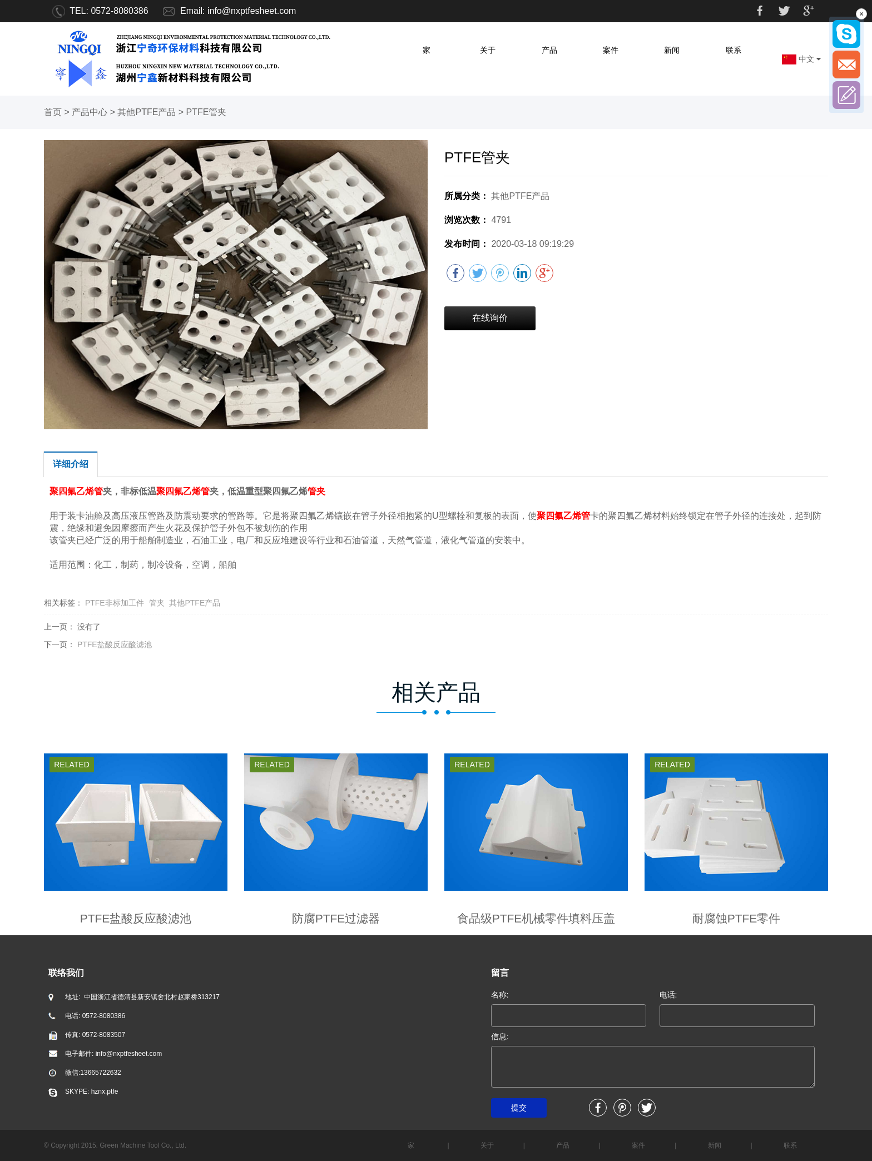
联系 (733, 50)
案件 (610, 50)
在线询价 (490, 317)
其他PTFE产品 (146, 112)
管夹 (157, 602)
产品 (549, 50)
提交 (519, 1107)
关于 (488, 50)
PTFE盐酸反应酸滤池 (114, 644)
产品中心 (89, 112)
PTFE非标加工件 (114, 602)
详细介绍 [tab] (70, 464)
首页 (53, 112)
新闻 (672, 50)
